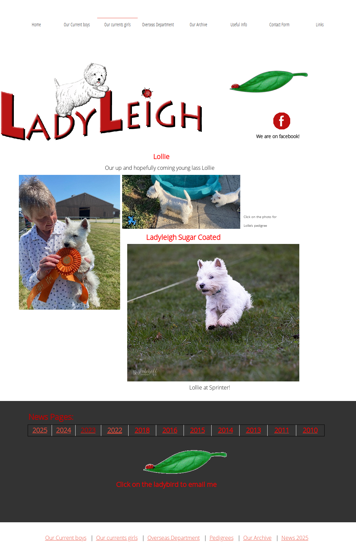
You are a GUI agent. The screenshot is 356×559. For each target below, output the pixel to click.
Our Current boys (65, 537)
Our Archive (257, 537)
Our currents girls (117, 537)
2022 (114, 430)
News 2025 (294, 537)
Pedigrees (222, 537)
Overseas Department (173, 537)
